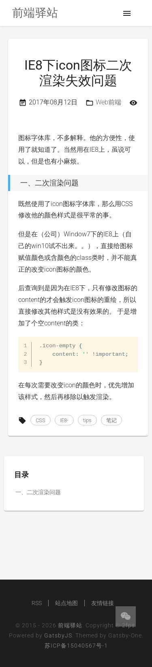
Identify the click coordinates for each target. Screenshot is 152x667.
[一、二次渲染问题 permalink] (6, 183)
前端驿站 (70, 625)
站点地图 (66, 603)
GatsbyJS (58, 635)
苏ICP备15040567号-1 (76, 645)
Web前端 (108, 102)
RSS (37, 603)
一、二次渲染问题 (38, 492)
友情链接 (102, 603)
